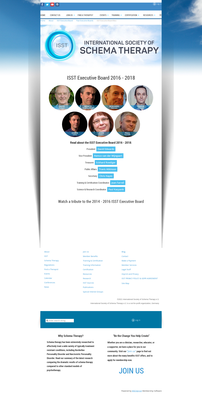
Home (42, 20)
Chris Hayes (105, 175)
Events (47, 274)
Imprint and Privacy (130, 274)
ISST (46, 256)
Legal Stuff (126, 269)
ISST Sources (88, 283)
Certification (88, 269)
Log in (159, 4)
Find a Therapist (51, 269)
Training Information (92, 265)
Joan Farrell (117, 182)
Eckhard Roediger (106, 162)
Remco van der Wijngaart (108, 155)
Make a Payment (129, 260)
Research (87, 278)
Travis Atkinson (107, 169)
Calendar (48, 278)
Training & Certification (93, 260)
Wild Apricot (137, 391)
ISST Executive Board (65, 20)
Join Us (86, 251)
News (46, 287)
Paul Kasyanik (116, 189)
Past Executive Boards (84, 20)
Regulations (49, 265)
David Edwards (106, 149)
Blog (123, 251)
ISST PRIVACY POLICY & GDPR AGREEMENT (140, 278)
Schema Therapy (51, 260)
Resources (87, 274)
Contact (125, 256)
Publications (88, 287)
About (51, 20)
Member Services (129, 265)
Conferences (49, 282)
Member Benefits (90, 256)
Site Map (125, 283)
